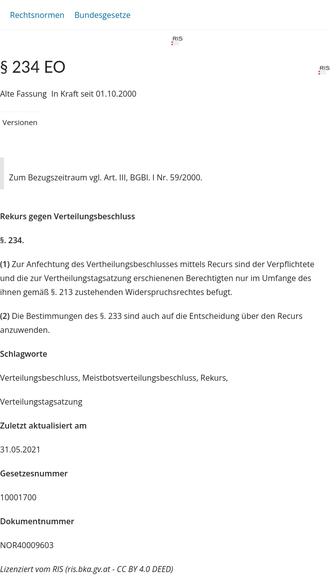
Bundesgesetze (102, 14)
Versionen (19, 122)
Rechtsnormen (37, 14)
